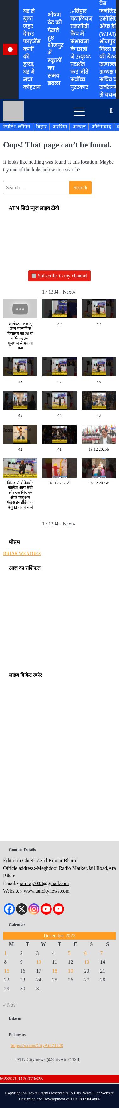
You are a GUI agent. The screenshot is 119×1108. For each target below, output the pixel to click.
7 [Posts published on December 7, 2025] (101, 953)
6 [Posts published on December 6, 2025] (85, 953)
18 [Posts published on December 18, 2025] (54, 971)
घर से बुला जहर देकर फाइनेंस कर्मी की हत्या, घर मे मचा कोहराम (32, 49)
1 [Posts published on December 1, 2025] (5, 953)
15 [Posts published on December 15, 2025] (6, 971)
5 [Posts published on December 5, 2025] (69, 953)
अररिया (59, 126)
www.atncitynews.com (47, 891)
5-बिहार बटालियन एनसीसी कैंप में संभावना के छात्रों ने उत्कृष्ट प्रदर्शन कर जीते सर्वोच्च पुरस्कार (81, 49)
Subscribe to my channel (60, 276)
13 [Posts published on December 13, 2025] (86, 962)
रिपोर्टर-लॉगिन (16, 126)
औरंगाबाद (101, 126)
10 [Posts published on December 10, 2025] (38, 962)
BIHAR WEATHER (22, 553)
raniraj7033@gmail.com (44, 883)
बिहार (41, 126)
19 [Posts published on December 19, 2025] (70, 971)
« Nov (9, 1004)
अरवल (79, 126)
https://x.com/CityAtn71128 (37, 1045)
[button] (69, 292)
